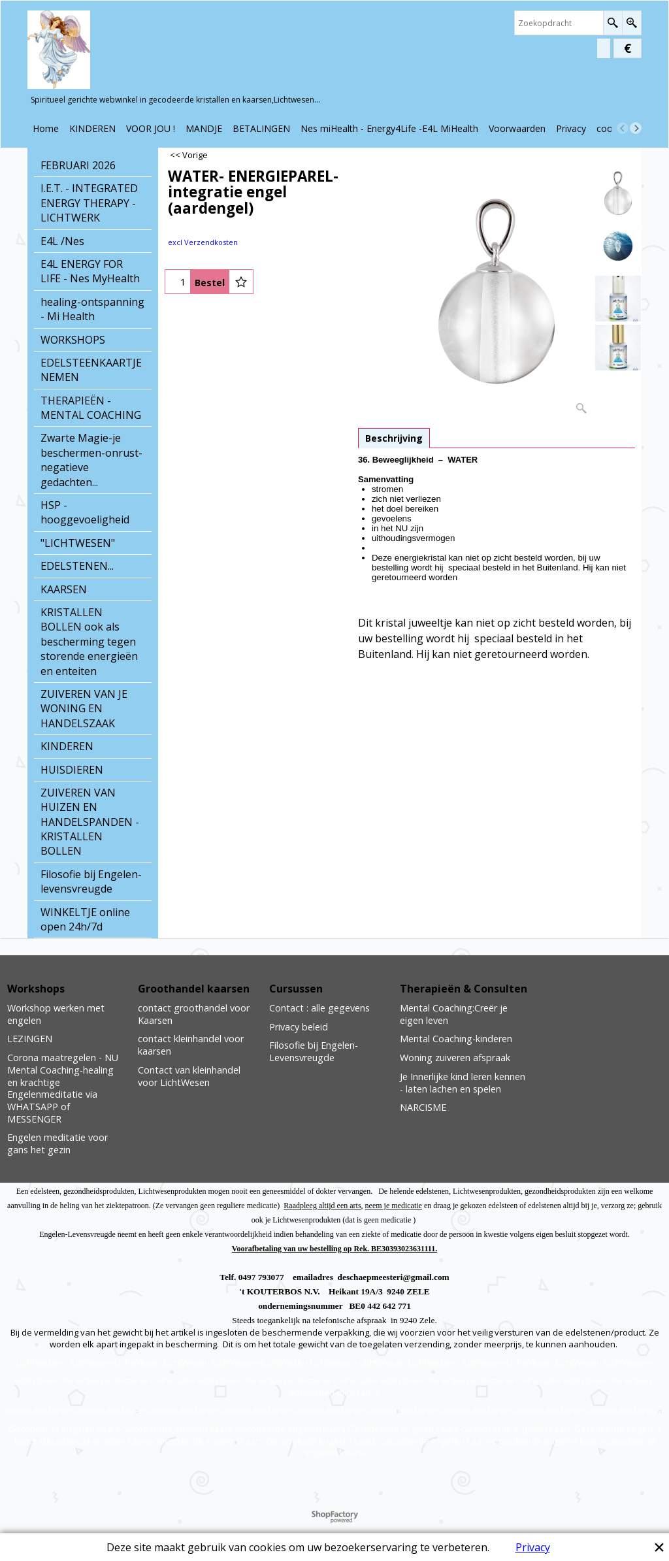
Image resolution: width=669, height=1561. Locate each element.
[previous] (622, 128)
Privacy (532, 1547)
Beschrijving (394, 438)
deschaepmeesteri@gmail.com (393, 1277)
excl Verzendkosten (203, 242)
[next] (636, 128)
